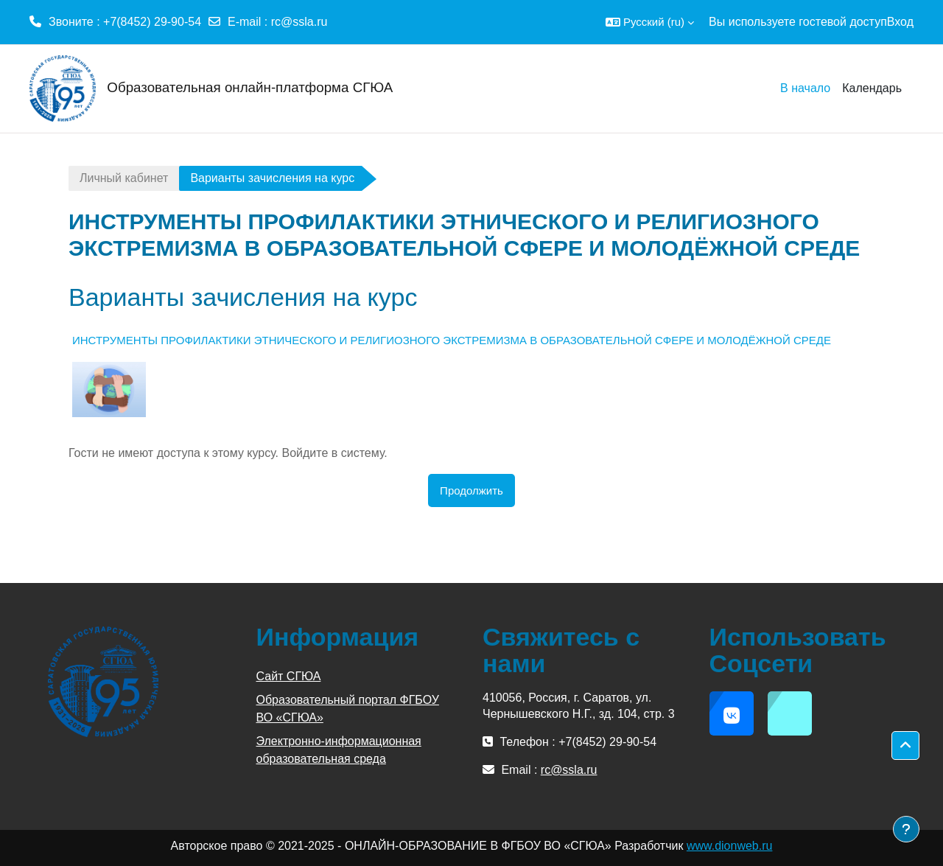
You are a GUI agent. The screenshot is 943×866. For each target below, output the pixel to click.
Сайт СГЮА (288, 676)
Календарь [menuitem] (872, 88)
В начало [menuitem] (805, 88)
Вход (900, 21)
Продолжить (471, 490)
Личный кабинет (124, 178)
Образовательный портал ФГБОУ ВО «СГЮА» (347, 709)
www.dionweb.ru (730, 845)
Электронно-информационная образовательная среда (338, 750)
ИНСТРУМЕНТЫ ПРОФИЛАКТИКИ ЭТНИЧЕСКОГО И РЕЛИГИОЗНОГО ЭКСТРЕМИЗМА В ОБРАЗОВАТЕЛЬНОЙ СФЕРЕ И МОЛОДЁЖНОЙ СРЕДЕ (451, 340)
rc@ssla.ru (299, 21)
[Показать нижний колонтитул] (906, 829)
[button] (650, 22)
